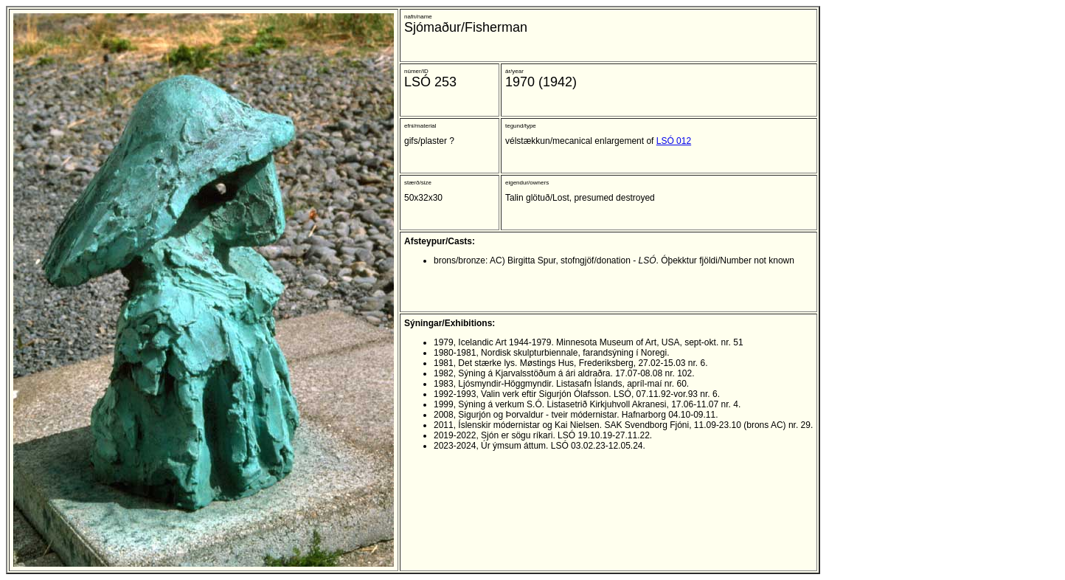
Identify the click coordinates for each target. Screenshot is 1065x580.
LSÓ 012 (673, 141)
